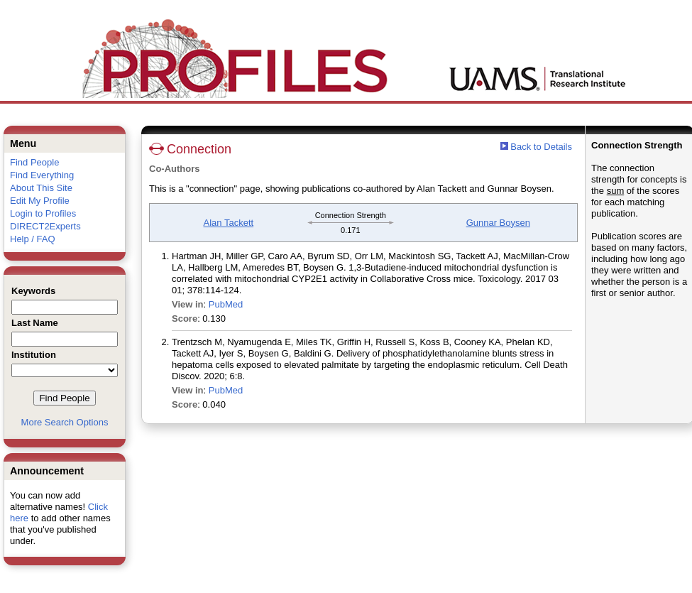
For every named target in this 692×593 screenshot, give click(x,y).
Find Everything (42, 175)
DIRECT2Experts (45, 226)
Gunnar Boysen (498, 222)
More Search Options (65, 422)
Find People (34, 162)
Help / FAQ (32, 239)
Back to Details (541, 146)
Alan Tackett (229, 222)
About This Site (41, 188)
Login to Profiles (43, 213)
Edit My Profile (40, 200)
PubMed (226, 304)
